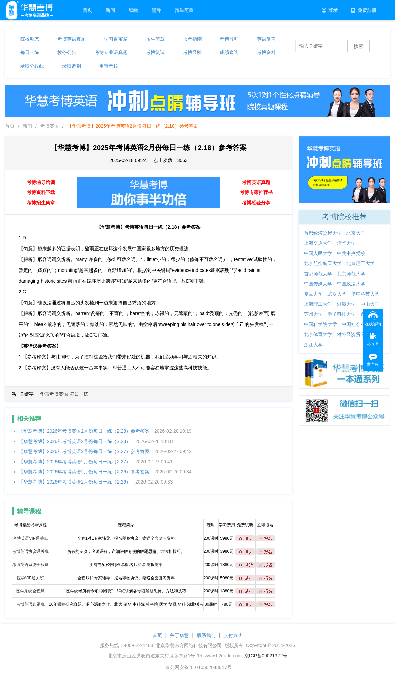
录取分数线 (32, 66)
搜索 (358, 46)
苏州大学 (313, 314)
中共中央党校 (351, 253)
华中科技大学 (365, 294)
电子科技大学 (341, 314)
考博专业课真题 (111, 52)
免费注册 (363, 10)
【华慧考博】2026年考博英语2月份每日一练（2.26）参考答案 (84, 471)
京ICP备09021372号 (266, 655)
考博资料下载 (41, 192)
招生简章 (184, 10)
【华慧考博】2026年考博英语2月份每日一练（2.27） (75, 461)
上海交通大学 (318, 243)
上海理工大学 (318, 304)
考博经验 (192, 52)
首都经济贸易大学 (323, 233)
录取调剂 (71, 66)
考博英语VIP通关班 (30, 538)
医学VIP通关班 (30, 577)
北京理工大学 (360, 263)
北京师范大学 (351, 273)
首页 (87, 10)
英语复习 (266, 39)
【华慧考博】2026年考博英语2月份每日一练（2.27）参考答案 (84, 451)
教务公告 (66, 52)
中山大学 (370, 304)
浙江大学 (313, 344)
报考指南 (192, 39)
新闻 (110, 10)
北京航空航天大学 (323, 263)
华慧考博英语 (54, 394)
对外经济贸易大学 (356, 334)
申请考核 (108, 66)
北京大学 (355, 233)
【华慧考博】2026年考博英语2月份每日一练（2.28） (75, 441)
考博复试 (155, 52)
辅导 (156, 10)
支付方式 (232, 635)
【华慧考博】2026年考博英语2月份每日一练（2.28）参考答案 (84, 431)
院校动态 (29, 39)
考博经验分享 (256, 202)
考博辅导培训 (41, 182)
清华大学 (346, 243)
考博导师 (229, 39)
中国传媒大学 (318, 283)
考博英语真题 (71, 39)
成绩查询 (229, 52)
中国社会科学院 (358, 324)
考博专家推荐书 (256, 192)
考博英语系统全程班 (30, 564)
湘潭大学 (346, 304)
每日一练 (29, 52)
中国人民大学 (318, 253)
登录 (330, 10)
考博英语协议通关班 (30, 551)
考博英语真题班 (30, 604)
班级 (133, 10)
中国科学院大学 (320, 324)
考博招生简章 (41, 202)
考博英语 (49, 126)
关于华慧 (179, 635)
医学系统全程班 (30, 591)
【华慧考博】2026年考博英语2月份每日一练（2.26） (75, 482)
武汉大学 (336, 294)
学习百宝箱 (116, 39)
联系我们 (206, 635)
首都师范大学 (318, 273)
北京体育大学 (318, 334)
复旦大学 (313, 294)
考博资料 (266, 52)
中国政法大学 (351, 283)
